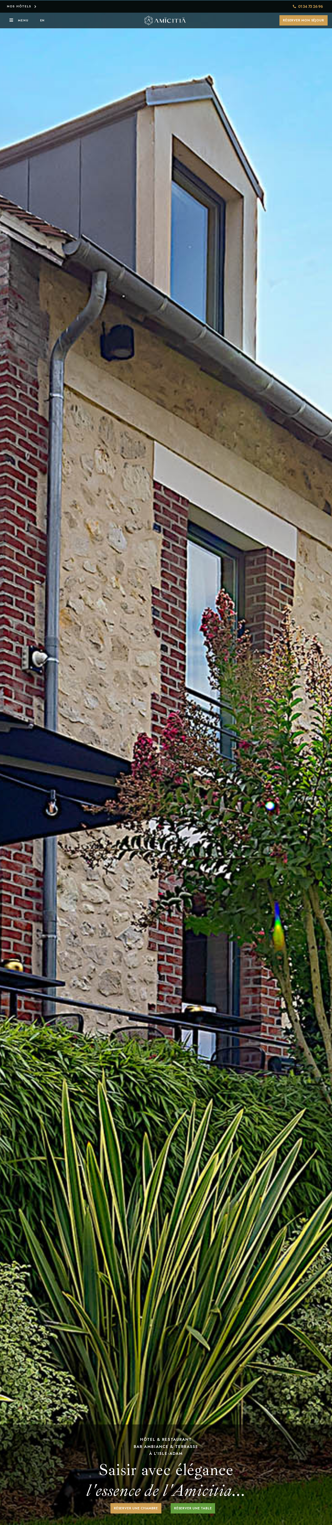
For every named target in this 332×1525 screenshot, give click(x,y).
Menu (23, 20)
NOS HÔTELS (19, 6)
